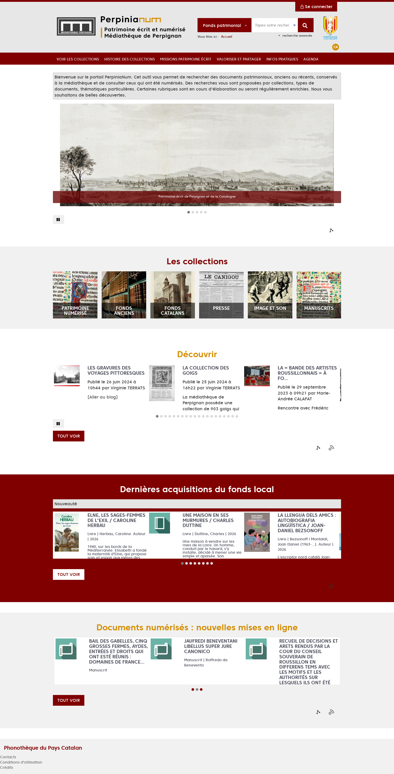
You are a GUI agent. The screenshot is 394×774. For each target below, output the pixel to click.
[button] (78, 59)
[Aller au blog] (102, 397)
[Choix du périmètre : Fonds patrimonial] (225, 25)
